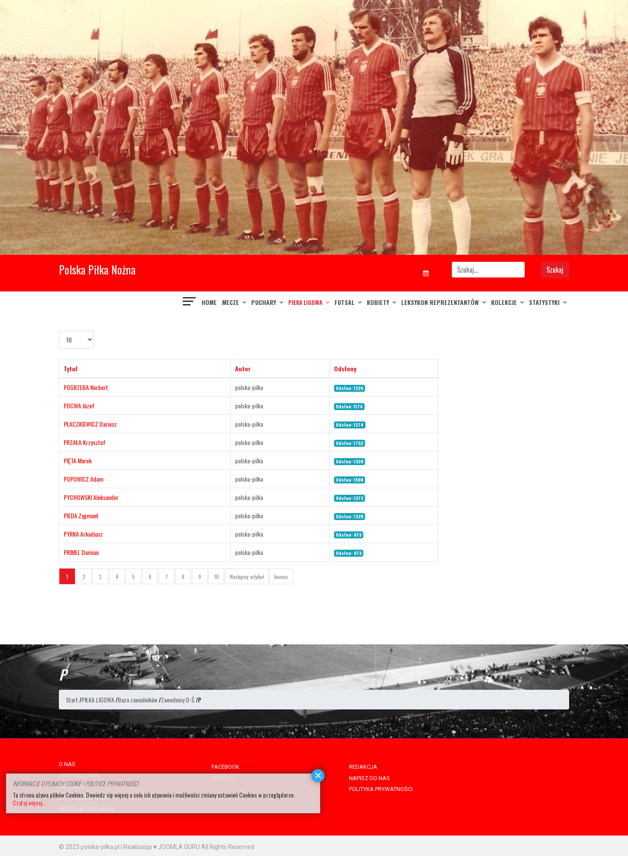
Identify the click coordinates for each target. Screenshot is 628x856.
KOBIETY (378, 302)
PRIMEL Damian (81, 552)
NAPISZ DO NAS (369, 778)
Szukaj (554, 269)
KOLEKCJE (504, 302)
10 (216, 576)
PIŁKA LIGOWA (305, 302)
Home (209, 302)
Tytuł (71, 368)
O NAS (67, 764)
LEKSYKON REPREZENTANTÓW (440, 302)
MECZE (230, 302)
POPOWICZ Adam (83, 478)
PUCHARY (263, 302)
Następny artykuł (247, 576)
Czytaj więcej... (29, 802)
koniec (281, 576)
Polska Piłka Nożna (97, 269)
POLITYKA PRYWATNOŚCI (381, 789)
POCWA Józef (79, 405)
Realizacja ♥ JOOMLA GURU (161, 846)
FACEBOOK (225, 767)
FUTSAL (344, 302)
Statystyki (544, 302)
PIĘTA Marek (78, 460)
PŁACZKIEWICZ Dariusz (90, 423)
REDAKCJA (363, 767)
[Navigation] (190, 302)
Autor (243, 368)
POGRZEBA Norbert (86, 387)
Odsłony (345, 368)
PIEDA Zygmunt (81, 515)
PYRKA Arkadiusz (83, 533)
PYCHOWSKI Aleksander (91, 497)
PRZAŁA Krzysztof (85, 442)
